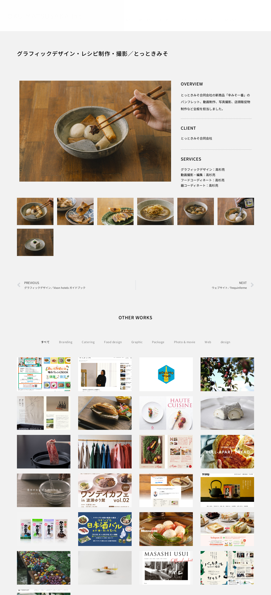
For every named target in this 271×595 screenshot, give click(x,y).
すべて (45, 342)
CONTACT (251, 19)
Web (208, 342)
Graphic (137, 342)
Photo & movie (185, 342)
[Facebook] (240, 10)
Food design (113, 342)
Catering (88, 342)
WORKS (144, 19)
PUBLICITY (188, 19)
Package (158, 342)
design (225, 342)
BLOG (209, 19)
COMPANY (229, 19)
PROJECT (165, 19)
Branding (65, 342)
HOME (126, 19)
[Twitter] (248, 10)
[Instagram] (257, 10)
